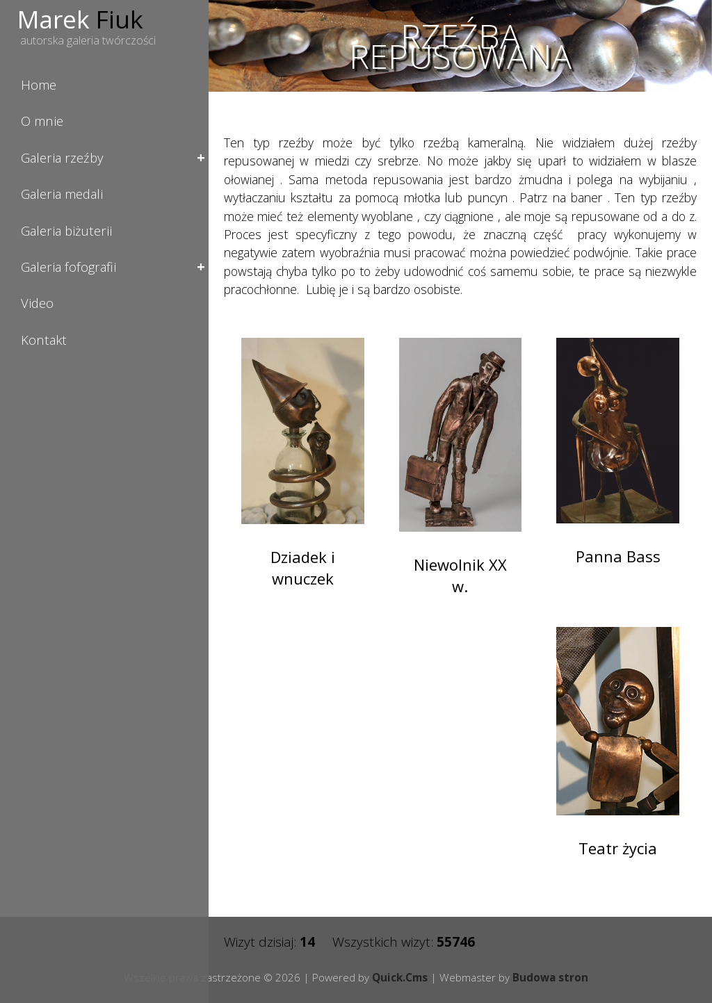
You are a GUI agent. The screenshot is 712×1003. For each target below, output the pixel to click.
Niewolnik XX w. (460, 575)
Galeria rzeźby (62, 157)
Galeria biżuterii (66, 230)
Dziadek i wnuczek (302, 567)
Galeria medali (62, 193)
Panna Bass (618, 556)
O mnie (42, 120)
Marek (80, 18)
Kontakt (44, 339)
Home (38, 84)
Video (37, 302)
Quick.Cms (400, 977)
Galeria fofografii (68, 266)
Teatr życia (617, 848)
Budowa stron (550, 977)
